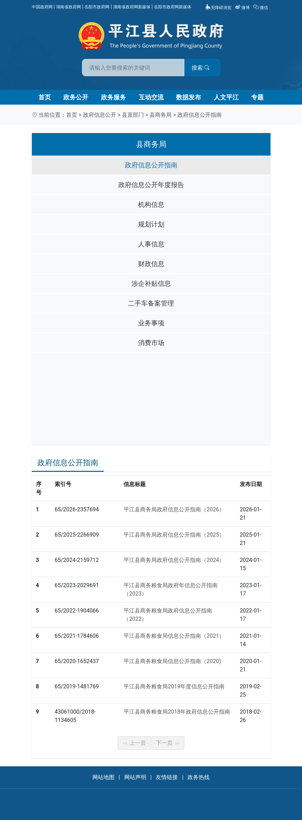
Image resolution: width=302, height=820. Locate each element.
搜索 (201, 67)
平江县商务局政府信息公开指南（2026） (174, 509)
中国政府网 (42, 7)
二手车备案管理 (151, 303)
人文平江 (226, 97)
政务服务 (113, 97)
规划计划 (151, 224)
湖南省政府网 (68, 7)
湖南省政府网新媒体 (131, 7)
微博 (243, 7)
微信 (261, 7)
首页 (44, 97)
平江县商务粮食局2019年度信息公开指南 (174, 686)
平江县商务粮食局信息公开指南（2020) (172, 661)
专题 (257, 97)
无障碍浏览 (218, 7)
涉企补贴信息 (151, 284)
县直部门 (133, 115)
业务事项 (151, 323)
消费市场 (151, 343)
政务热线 (198, 777)
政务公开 (75, 97)
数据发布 (188, 97)
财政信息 (151, 264)
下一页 (168, 743)
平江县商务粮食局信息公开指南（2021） (174, 636)
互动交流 (151, 97)
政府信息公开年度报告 (151, 185)
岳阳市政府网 (96, 7)
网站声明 (135, 777)
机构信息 (151, 205)
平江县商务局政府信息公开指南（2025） (174, 534)
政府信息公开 (99, 115)
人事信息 (151, 244)
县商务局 (160, 115)
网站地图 (103, 777)
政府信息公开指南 (199, 115)
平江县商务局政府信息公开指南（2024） (174, 560)
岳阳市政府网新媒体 (172, 7)
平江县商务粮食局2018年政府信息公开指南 (176, 711)
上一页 (134, 743)
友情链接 (167, 777)
